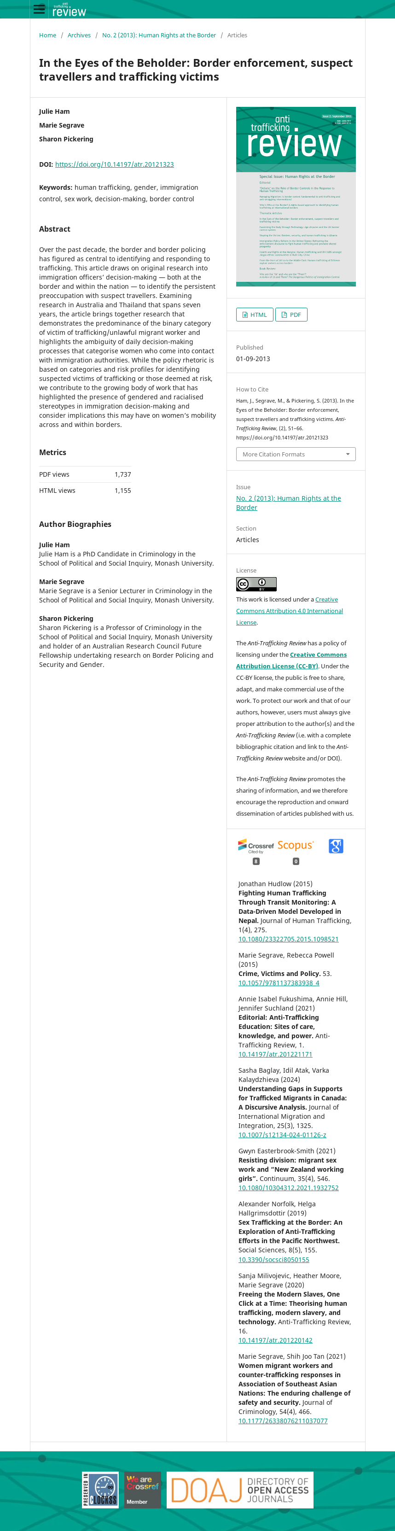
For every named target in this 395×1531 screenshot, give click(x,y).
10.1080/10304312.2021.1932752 (288, 1187)
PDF (295, 314)
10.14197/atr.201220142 (275, 1340)
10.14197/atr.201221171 (275, 1054)
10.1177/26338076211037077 (283, 1420)
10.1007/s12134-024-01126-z (282, 1134)
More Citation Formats (274, 454)
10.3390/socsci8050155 (273, 1259)
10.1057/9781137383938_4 (278, 982)
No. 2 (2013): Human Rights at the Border (159, 35)
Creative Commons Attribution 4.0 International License (289, 610)
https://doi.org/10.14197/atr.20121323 (114, 164)
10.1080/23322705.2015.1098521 (288, 939)
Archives (79, 35)
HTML (258, 314)
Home (47, 35)
